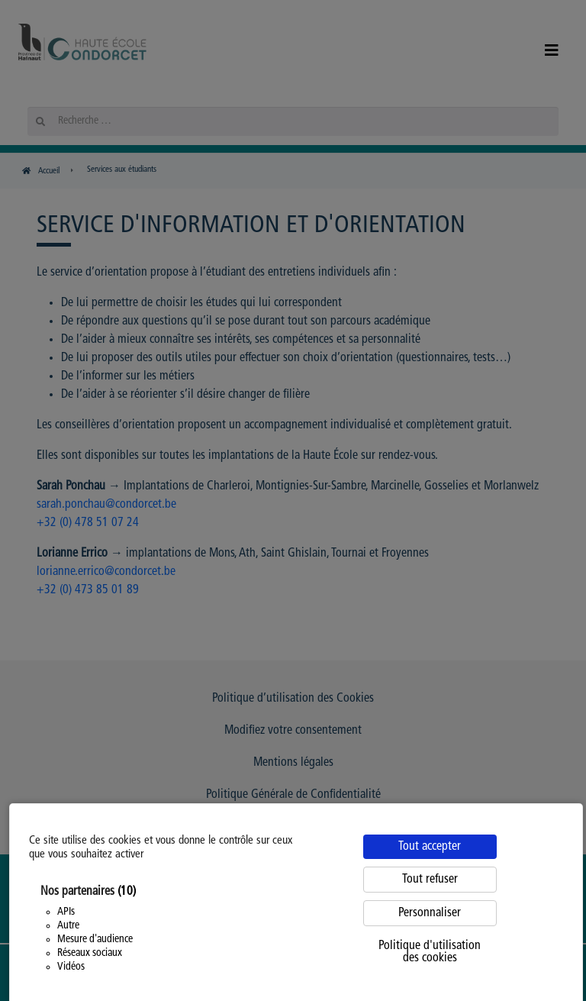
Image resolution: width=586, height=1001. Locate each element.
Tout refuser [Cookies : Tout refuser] (430, 879)
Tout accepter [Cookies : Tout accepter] (429, 847)
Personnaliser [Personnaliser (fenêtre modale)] (429, 913)
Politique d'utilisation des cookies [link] (429, 952)
